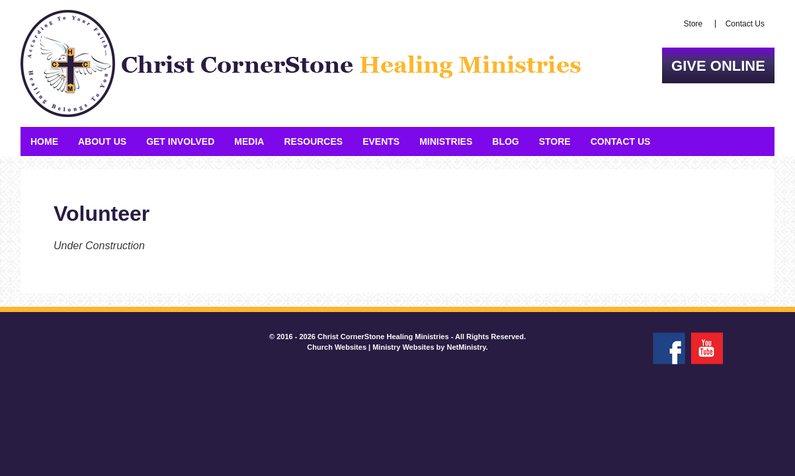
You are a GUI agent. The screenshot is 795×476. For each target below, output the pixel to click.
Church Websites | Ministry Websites (371, 347)
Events (380, 141)
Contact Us (745, 24)
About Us (102, 141)
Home (44, 141)
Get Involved (180, 141)
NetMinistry (465, 347)
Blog (505, 141)
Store (693, 24)
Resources (313, 141)
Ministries (445, 141)
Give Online (718, 66)
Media (249, 141)
